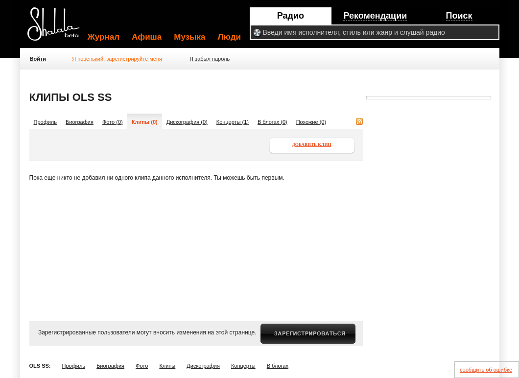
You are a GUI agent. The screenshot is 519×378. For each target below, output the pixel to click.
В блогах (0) (272, 122)
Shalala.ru (57, 27)
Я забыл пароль (209, 59)
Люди (229, 37)
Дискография (203, 366)
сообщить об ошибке (486, 370)
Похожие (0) (311, 122)
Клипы (167, 366)
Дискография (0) (187, 122)
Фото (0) (112, 122)
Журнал (104, 37)
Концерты (243, 366)
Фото (142, 366)
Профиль (45, 122)
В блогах (277, 366)
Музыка (189, 37)
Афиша (147, 37)
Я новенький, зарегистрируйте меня (117, 59)
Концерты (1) (232, 122)
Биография (80, 122)
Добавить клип (311, 144)
